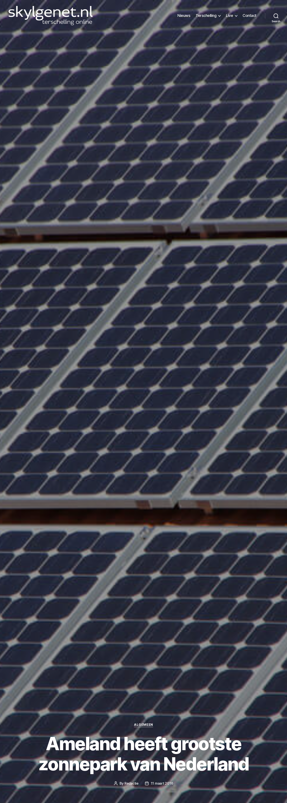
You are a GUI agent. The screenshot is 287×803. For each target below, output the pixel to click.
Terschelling (206, 15)
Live (229, 15)
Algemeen (143, 725)
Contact (249, 15)
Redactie (131, 783)
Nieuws (183, 15)
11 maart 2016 (162, 783)
